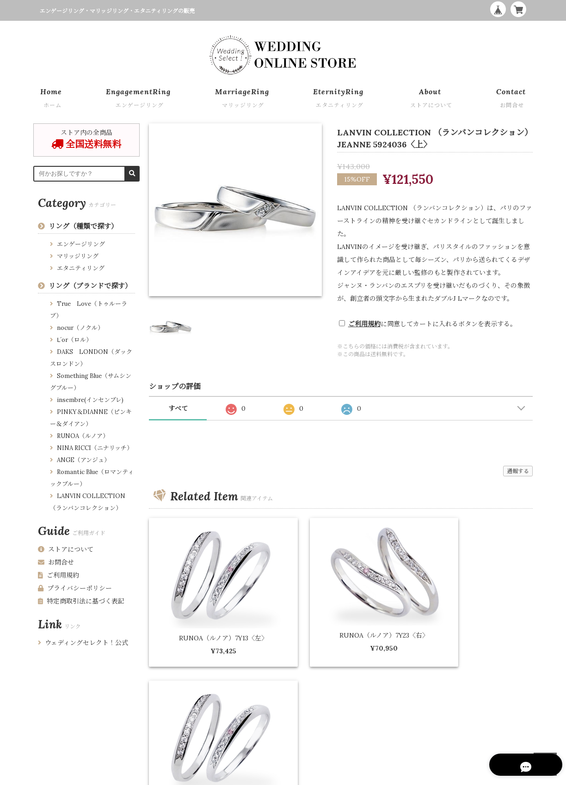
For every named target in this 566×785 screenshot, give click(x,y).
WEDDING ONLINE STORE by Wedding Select (469, 776)
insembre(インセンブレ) (90, 400)
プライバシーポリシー (75, 588)
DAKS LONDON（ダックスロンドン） (91, 358)
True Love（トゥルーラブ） (88, 310)
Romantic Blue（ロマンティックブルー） (92, 478)
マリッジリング (77, 256)
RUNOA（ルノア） (83, 436)
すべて (178, 408)
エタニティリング (81, 268)
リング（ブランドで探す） (90, 285)
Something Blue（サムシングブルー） (90, 382)
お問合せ (56, 562)
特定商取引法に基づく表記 (81, 601)
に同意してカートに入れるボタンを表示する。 (432, 324)
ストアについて (65, 549)
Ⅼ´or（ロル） (74, 340)
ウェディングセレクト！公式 (83, 643)
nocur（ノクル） (80, 328)
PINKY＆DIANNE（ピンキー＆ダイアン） (91, 418)
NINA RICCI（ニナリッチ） (95, 448)
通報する (518, 471)
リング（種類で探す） (83, 226)
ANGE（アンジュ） (83, 460)
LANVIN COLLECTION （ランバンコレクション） (87, 502)
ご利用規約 (364, 324)
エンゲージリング (81, 244)
